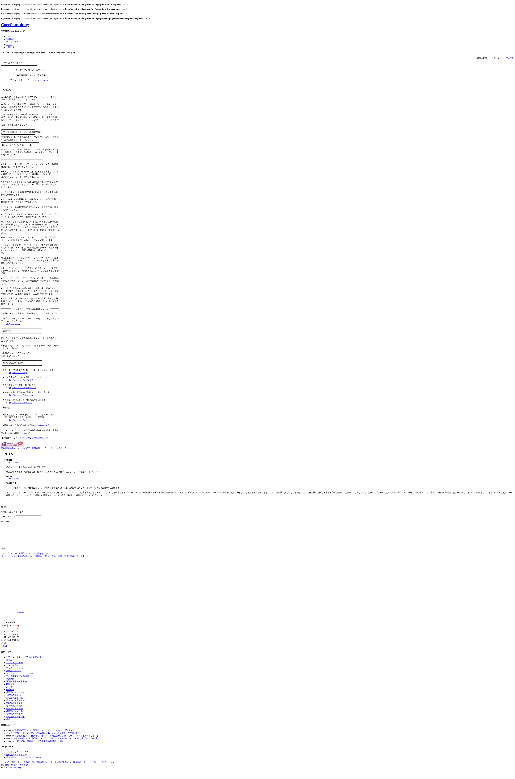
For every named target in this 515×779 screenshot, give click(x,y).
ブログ (9, 44)
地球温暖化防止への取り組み (68, 766)
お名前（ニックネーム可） (13, 512)
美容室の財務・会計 (15, 715)
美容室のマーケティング (17, 696)
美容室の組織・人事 (15, 704)
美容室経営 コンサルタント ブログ (23, 761)
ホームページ (7, 521)
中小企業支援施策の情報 (17, 680)
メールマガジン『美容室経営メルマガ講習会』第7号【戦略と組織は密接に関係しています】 (44, 560)
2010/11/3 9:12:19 (12, 479)
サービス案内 (12, 42)
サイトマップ (108, 766)
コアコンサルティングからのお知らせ (23, 661)
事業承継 (10, 683)
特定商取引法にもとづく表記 (14, 769)
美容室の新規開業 (14, 701)
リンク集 (92, 766)
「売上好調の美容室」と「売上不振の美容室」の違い (39, 745)
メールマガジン (507, 58)
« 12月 (4, 650)
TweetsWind (20, 616)
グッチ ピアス (12, 737)
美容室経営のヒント (15, 720)
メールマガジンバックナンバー (34, 438)
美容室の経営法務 (14, 712)
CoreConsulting (15, 24)
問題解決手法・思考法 (16, 685)
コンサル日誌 (12, 669)
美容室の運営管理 (14, 718)
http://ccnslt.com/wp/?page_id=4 (22, 387)
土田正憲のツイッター (16, 758)
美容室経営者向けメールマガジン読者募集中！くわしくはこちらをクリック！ (37, 448)
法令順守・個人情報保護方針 (35, 766)
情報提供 (10, 688)
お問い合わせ (12, 47)
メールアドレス (8, 517)
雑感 (8, 723)
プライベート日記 (14, 672)
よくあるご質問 (8, 766)
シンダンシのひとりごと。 (18, 756)
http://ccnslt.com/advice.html (21, 395)
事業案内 (10, 39)
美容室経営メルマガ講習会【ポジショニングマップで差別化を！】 (45, 734)
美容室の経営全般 (14, 707)
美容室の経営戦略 (14, 710)
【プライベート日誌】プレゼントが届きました (26, 557)
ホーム (9, 36)
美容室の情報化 (13, 699)
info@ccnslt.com (13, 324)
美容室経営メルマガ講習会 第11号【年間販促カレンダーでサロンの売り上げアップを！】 (57, 740)
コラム (9, 664)
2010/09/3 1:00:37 (12, 463)
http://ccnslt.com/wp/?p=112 (21, 380)
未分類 (9, 691)
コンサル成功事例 (14, 666)
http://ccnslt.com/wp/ (39, 80)
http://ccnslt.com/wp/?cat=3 (20, 402)
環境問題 (10, 693)
